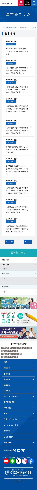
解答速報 (7, 374)
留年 (4, 279)
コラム (4, 292)
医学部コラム (19, 252)
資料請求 (21, 3)
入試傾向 (5, 348)
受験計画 (5, 265)
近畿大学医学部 (25, 348)
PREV (11, 241)
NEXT (26, 241)
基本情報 (5, 287)
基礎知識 (5, 274)
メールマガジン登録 (11, 425)
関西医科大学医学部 (9, 351)
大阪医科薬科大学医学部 (11, 354)
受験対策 (5, 260)
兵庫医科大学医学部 (9, 357)
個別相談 (27, 3)
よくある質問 (8, 437)
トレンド (5, 283)
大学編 (4, 269)
